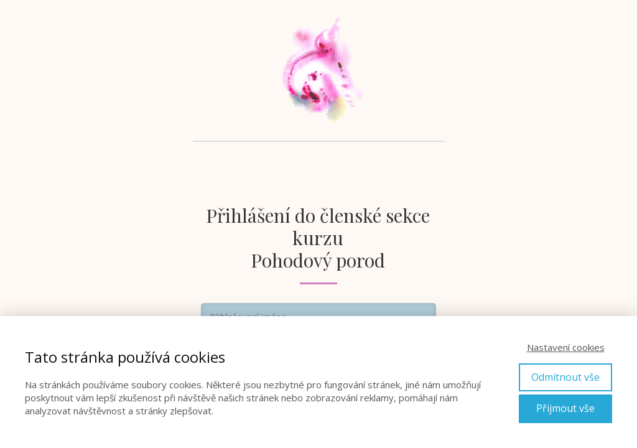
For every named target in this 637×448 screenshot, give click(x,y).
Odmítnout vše (565, 377)
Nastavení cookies (566, 347)
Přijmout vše (565, 408)
